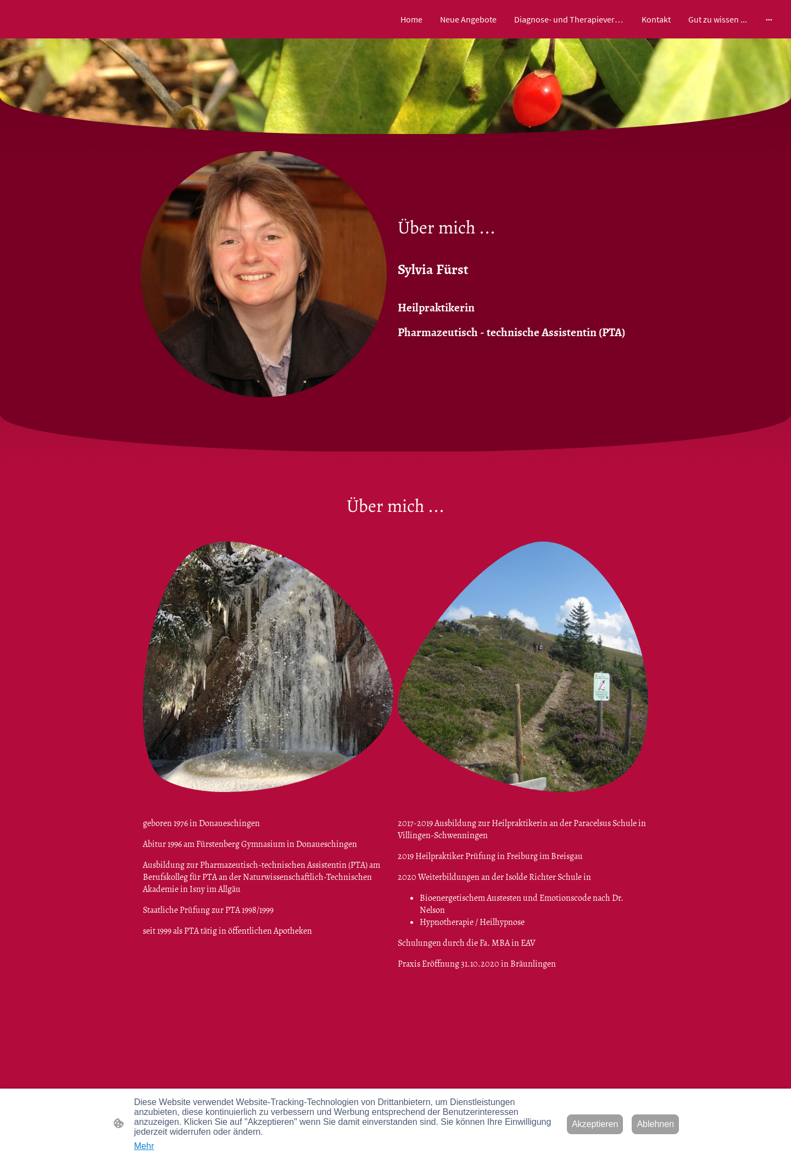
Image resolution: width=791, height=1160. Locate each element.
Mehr (144, 1146)
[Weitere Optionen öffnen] (769, 19)
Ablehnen (655, 1124)
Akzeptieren (595, 1124)
